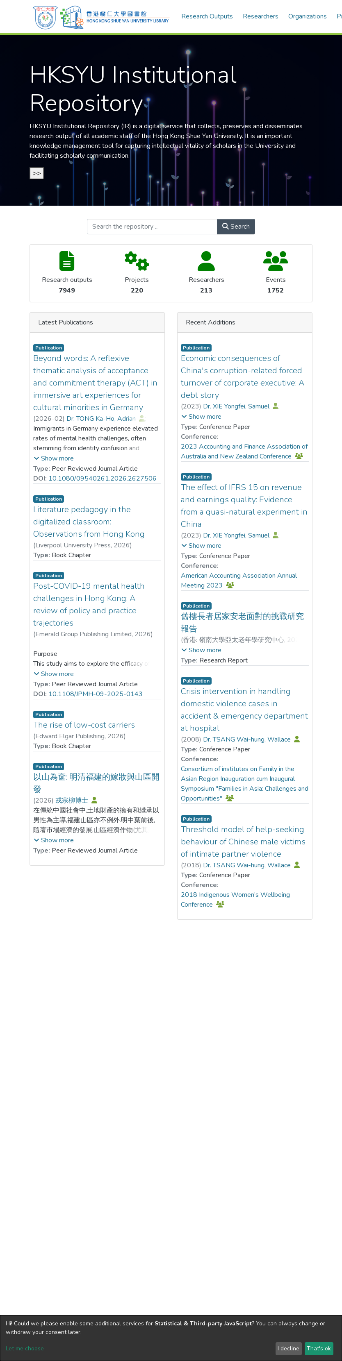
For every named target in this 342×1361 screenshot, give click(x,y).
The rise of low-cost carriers (84, 724)
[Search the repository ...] (152, 226)
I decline (288, 1348)
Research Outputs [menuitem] (207, 16)
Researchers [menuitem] (260, 16)
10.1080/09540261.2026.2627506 (102, 478)
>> (37, 173)
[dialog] (171, 1338)
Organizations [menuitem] (307, 16)
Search (236, 226)
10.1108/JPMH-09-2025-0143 (95, 694)
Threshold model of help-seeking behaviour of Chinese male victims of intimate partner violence (243, 842)
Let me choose (25, 1348)
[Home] (101, 16)
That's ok (319, 1348)
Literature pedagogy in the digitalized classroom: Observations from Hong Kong (89, 522)
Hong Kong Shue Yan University (197, 136)
